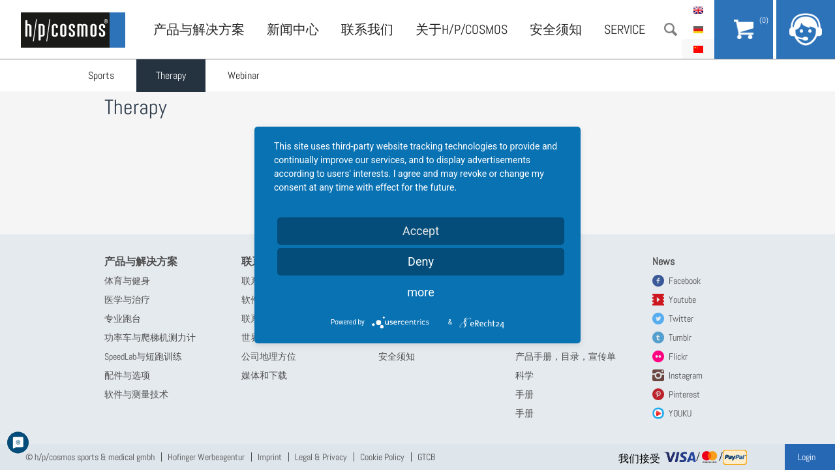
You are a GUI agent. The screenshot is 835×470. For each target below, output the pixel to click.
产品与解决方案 (199, 29)
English (698, 10)
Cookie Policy (382, 457)
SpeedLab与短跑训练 (143, 356)
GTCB (426, 457)
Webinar (244, 75)
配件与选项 (127, 375)
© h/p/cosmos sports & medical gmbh (90, 457)
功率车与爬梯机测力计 (150, 337)
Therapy (171, 75)
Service (624, 29)
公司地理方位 (268, 356)
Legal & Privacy (321, 457)
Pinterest (684, 394)
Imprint (270, 457)
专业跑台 (122, 318)
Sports (101, 75)
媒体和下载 (264, 375)
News (663, 261)
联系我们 (367, 29)
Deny (421, 261)
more (420, 292)
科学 (524, 375)
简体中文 (698, 49)
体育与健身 (127, 281)
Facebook (685, 281)
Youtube (682, 300)
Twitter (681, 318)
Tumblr (680, 337)
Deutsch (698, 29)
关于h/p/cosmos (462, 29)
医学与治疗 (127, 300)
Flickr (678, 356)
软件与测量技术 (136, 394)
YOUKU (680, 413)
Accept (420, 231)
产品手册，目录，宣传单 (565, 356)
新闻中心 (293, 29)
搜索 (671, 29)
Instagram (686, 375)
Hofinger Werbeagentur (206, 457)
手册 (524, 394)
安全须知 (556, 29)
